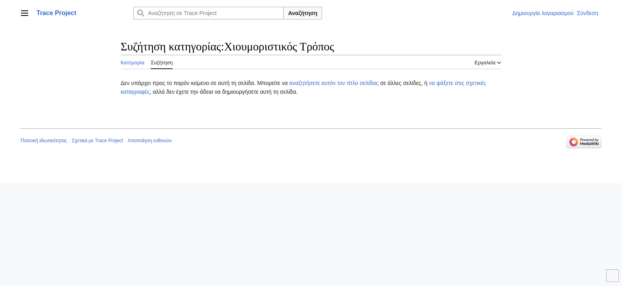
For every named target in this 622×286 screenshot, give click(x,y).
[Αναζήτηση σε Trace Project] (208, 13)
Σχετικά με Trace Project (97, 140)
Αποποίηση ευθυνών (150, 140)
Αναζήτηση (302, 13)
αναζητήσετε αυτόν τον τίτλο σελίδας (333, 83)
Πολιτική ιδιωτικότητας (44, 140)
